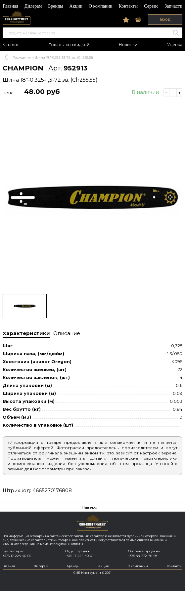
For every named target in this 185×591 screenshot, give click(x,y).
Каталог (11, 44)
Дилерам (33, 6)
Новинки (128, 44)
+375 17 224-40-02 (17, 556)
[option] (92, 198)
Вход (165, 19)
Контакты (128, 6)
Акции (75, 6)
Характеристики (26, 333)
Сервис (151, 6)
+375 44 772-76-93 (142, 556)
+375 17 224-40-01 (79, 556)
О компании (100, 6)
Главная (10, 6)
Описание (66, 333)
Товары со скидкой (69, 44)
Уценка (174, 44)
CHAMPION (23, 68)
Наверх (89, 507)
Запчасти (173, 6)
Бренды (55, 6)
